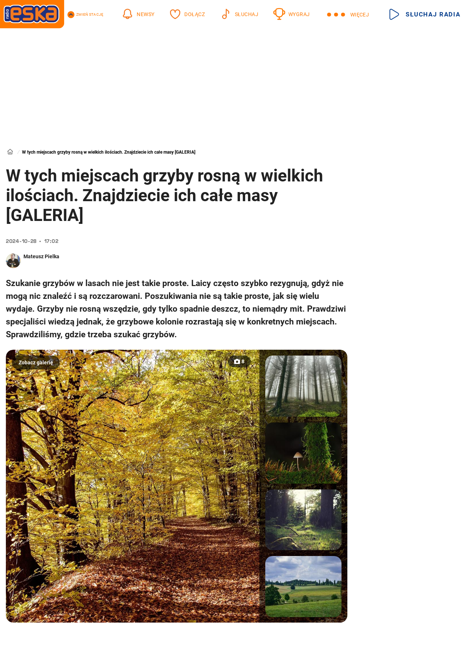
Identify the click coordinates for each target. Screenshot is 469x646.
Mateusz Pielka (41, 256)
